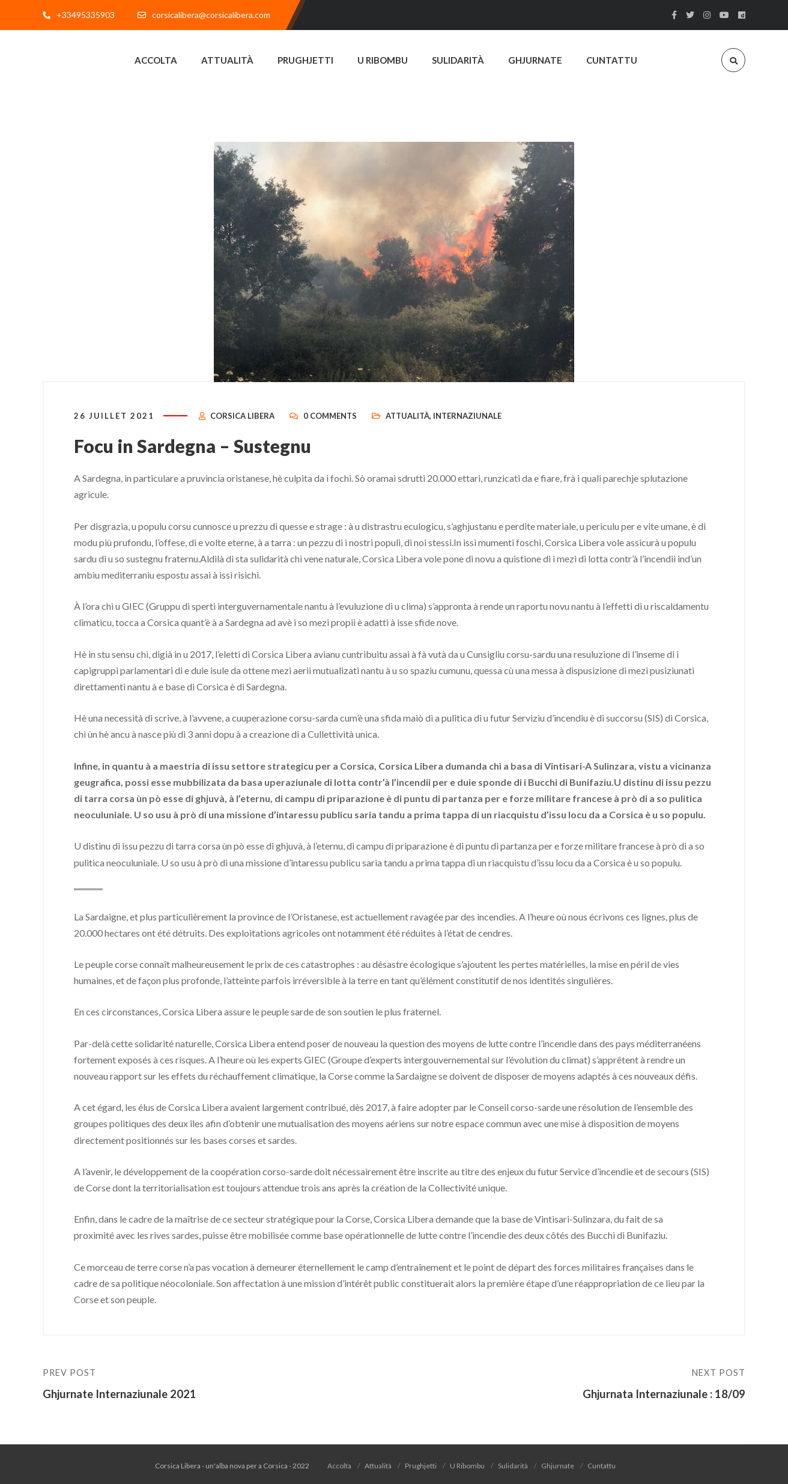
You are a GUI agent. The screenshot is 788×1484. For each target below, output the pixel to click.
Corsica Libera (242, 424)
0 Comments (330, 424)
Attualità (407, 424)
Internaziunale (467, 424)
